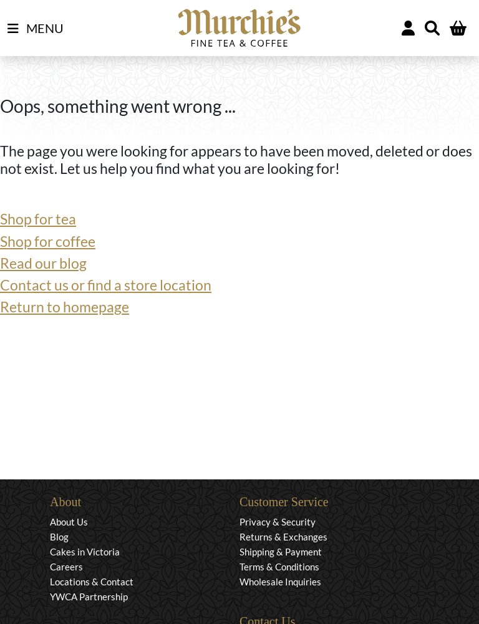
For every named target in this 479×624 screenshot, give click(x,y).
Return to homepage (64, 307)
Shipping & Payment (281, 551)
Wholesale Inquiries (280, 581)
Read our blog (43, 263)
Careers (66, 566)
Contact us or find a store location (105, 285)
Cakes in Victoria (85, 551)
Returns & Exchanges (283, 536)
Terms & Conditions (279, 566)
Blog (59, 536)
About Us (69, 521)
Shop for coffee (47, 241)
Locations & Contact (91, 581)
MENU (35, 28)
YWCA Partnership (89, 596)
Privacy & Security (278, 521)
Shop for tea (38, 219)
